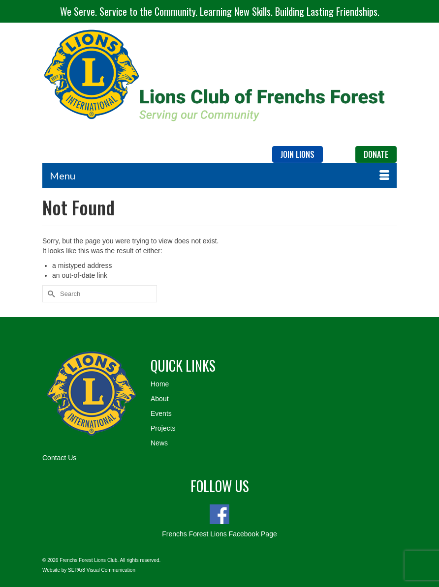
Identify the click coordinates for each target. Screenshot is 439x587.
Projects (163, 428)
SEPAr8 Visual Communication (101, 570)
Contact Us (59, 458)
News (159, 443)
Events (161, 413)
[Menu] (219, 175)
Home (160, 384)
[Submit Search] (49, 293)
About (160, 399)
